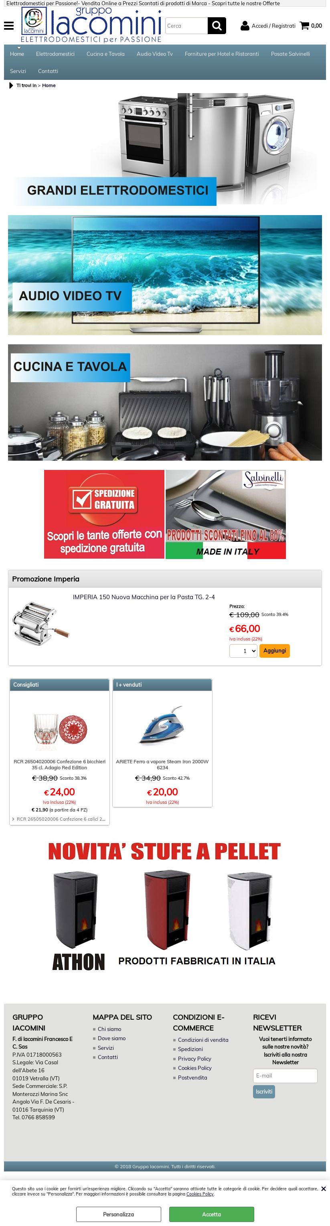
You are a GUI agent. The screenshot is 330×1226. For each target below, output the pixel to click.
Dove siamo (112, 1043)
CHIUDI (323, 1188)
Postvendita (192, 1083)
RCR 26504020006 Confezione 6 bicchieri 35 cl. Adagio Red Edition (59, 770)
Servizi (18, 74)
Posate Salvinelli (290, 55)
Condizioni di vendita (203, 1045)
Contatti (48, 74)
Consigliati (25, 690)
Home (17, 55)
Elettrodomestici (55, 55)
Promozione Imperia (45, 584)
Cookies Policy (200, 1194)
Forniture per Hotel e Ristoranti (222, 55)
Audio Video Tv (155, 55)
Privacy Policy (194, 1064)
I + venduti (129, 690)
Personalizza (118, 1214)
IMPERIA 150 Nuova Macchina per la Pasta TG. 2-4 (144, 602)
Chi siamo (109, 1034)
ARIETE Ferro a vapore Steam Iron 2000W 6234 (162, 770)
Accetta (211, 1214)
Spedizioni (190, 1054)
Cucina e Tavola (106, 55)
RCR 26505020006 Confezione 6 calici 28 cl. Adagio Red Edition (84, 824)
